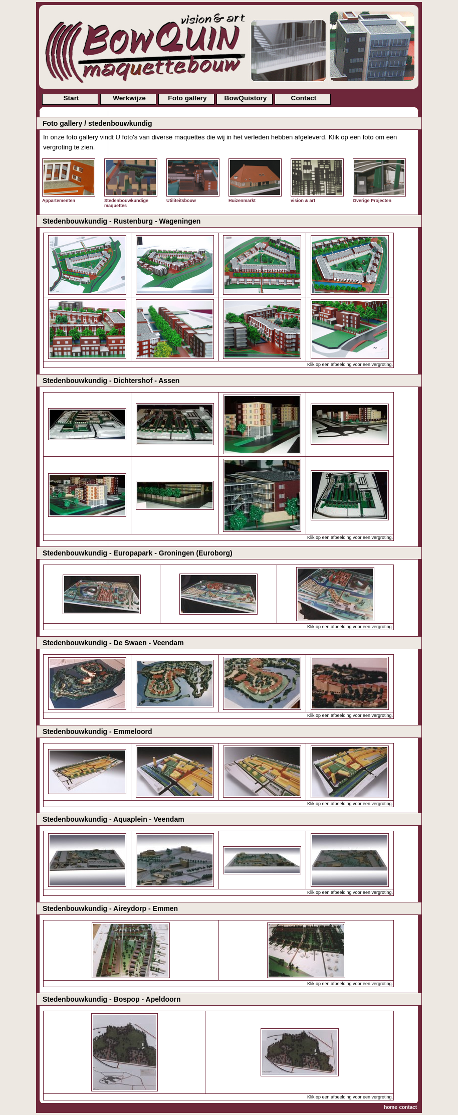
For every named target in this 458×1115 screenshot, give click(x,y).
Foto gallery (187, 98)
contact (408, 1107)
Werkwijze (129, 98)
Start (71, 98)
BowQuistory (245, 98)
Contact (304, 98)
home (390, 1107)
